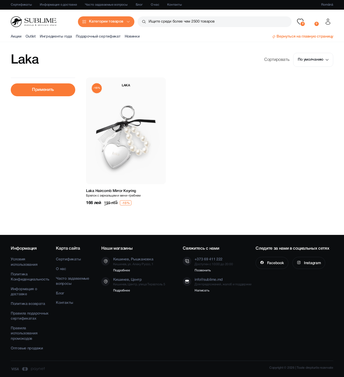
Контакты (174, 4)
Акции (16, 36)
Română (327, 4)
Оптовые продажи (27, 348)
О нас (155, 4)
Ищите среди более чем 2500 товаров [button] (181, 21)
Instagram (312, 263)
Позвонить (203, 270)
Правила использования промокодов (24, 334)
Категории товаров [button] (106, 21)
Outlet (31, 36)
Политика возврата (28, 304)
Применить (43, 90)
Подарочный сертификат (98, 36)
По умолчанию (313, 59)
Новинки (132, 36)
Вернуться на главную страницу (305, 36)
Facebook (275, 263)
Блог (139, 4)
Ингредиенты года (56, 36)
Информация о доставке (58, 4)
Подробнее (121, 270)
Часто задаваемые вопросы (106, 4)
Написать (202, 290)
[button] (300, 21)
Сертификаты (21, 4)
